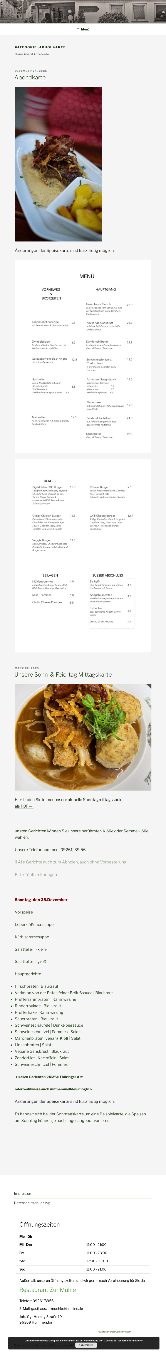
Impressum (23, 1194)
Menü (83, 29)
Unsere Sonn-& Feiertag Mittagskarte (63, 674)
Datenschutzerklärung (32, 1203)
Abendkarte (30, 77)
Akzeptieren (86, 1345)
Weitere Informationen (130, 1340)
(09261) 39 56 (72, 849)
